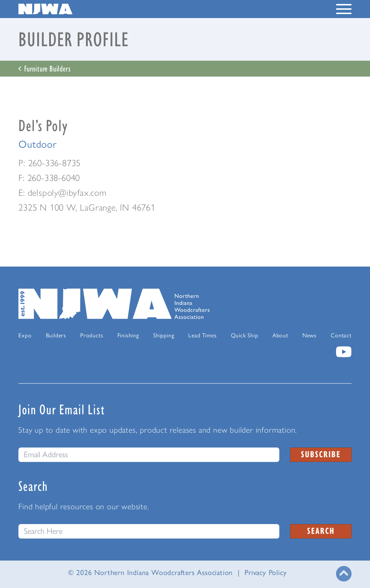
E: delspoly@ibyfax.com (62, 192)
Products (91, 335)
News (309, 335)
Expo (24, 335)
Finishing (128, 335)
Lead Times (202, 335)
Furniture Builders (44, 68)
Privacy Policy (266, 572)
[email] (148, 455)
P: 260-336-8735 (49, 162)
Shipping (163, 335)
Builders (56, 335)
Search (321, 530)
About (280, 335)
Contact (341, 335)
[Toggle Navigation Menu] (344, 10)
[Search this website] (148, 531)
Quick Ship (244, 335)
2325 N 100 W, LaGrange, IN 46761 (86, 207)
